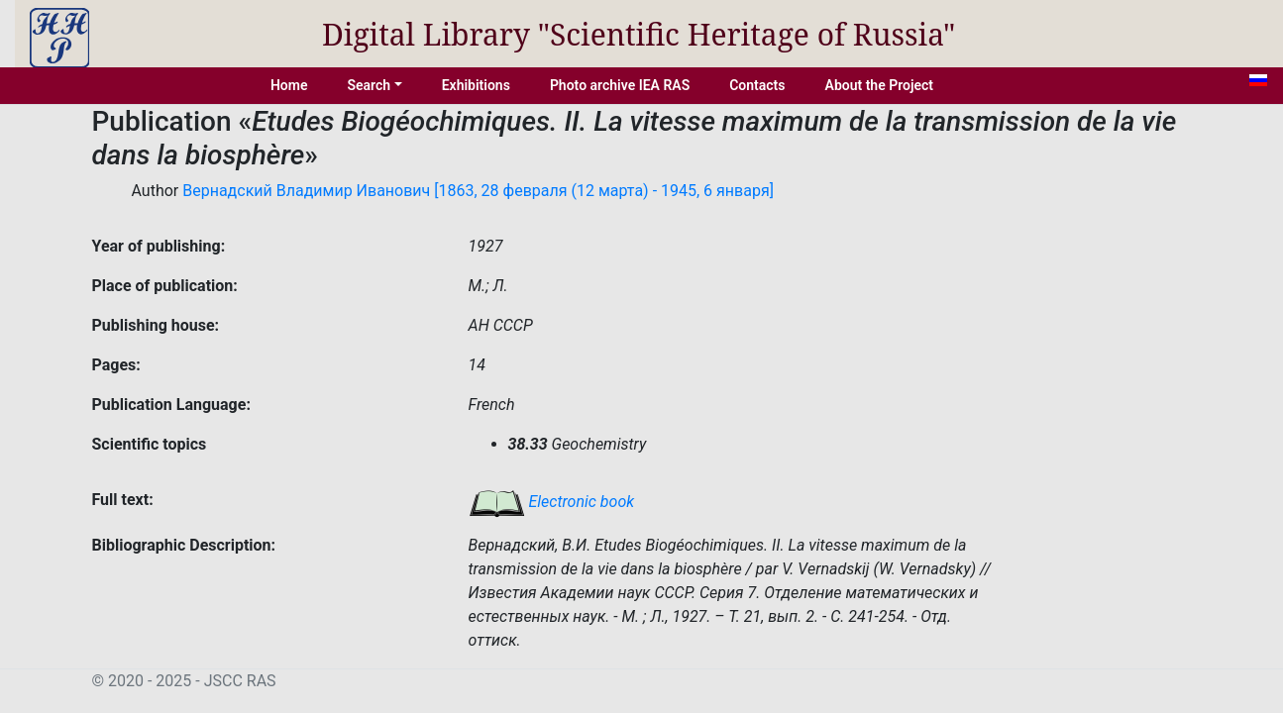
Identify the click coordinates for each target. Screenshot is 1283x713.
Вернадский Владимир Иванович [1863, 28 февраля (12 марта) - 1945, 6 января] (478, 190)
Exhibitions (476, 85)
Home (289, 85)
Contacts (757, 85)
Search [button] (368, 85)
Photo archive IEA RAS (620, 85)
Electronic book (552, 501)
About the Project (879, 85)
